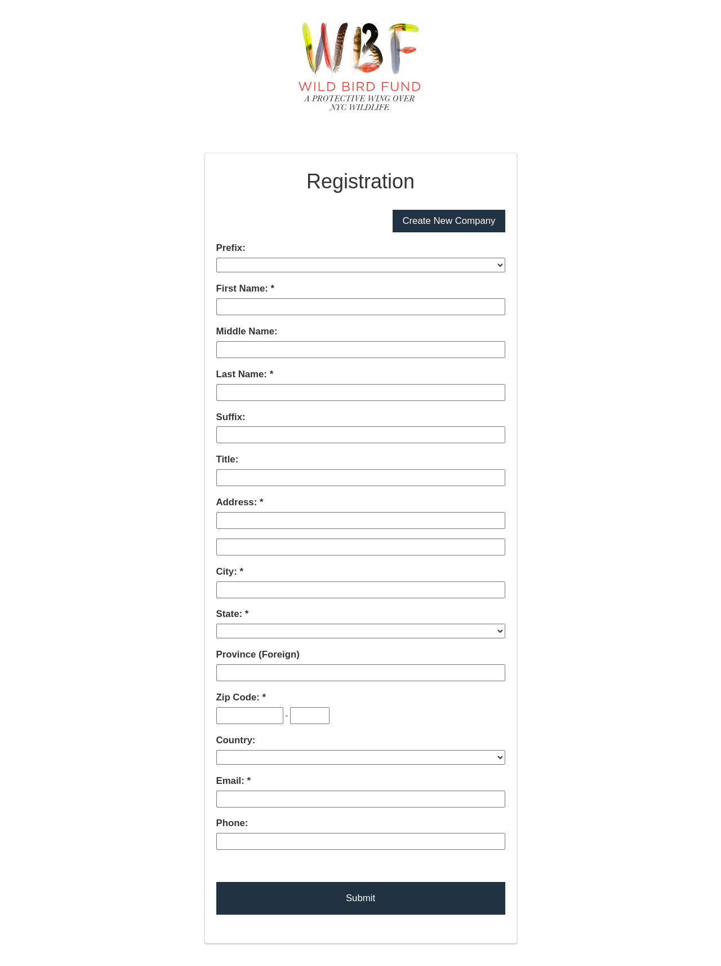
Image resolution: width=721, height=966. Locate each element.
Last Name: (243, 374)
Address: (238, 502)
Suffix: (231, 417)
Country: (236, 740)
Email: (231, 780)
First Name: (243, 288)
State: (230, 613)
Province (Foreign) (258, 654)
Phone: (232, 823)
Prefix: (231, 247)
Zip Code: (239, 697)
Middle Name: (247, 331)
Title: (227, 459)
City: (228, 571)
